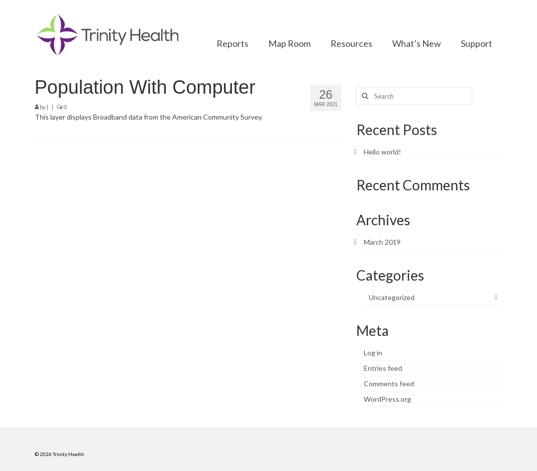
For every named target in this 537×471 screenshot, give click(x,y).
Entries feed (383, 368)
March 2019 (382, 242)
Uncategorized (392, 297)
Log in (373, 352)
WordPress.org (387, 399)
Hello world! (382, 152)
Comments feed (389, 383)
